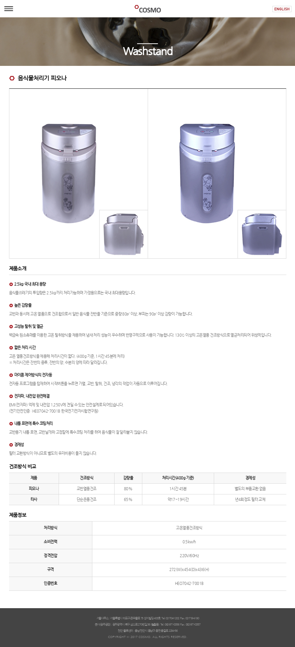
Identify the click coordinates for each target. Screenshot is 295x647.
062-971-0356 (172, 624)
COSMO (147, 8)
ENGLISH (282, 9)
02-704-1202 (172, 618)
